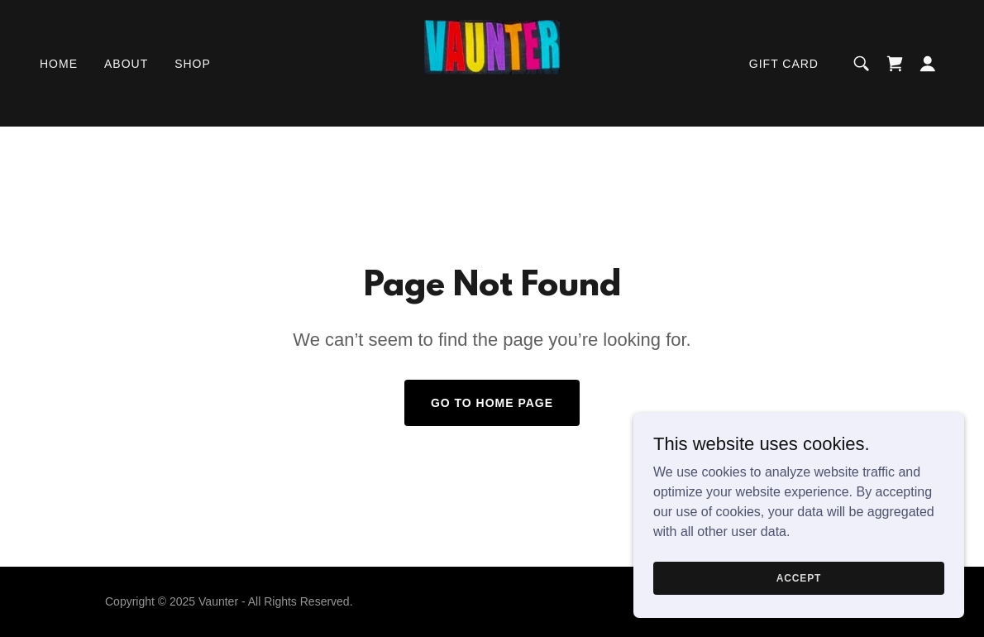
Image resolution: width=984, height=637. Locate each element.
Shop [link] (192, 63)
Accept (798, 600)
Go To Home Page (492, 403)
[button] (927, 63)
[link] (492, 62)
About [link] (126, 63)
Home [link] (59, 63)
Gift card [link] (784, 63)
